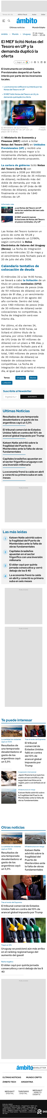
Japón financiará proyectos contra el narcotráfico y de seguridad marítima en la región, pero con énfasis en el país (31, 780)
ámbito (4, 34)
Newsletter (39, 1068)
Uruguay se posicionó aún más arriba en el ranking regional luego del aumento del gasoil (23, 952)
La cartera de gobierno (15, 165)
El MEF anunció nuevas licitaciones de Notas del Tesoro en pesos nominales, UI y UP (30, 219)
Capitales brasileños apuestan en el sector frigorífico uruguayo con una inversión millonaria (23, 461)
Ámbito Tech (9, 1082)
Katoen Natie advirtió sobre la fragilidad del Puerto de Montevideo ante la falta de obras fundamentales (23, 447)
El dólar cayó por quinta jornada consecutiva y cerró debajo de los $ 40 (25, 567)
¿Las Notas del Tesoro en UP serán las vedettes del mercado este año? (29, 210)
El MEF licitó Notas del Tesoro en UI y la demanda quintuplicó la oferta (21, 95)
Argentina (27, 1082)
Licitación (7, 382)
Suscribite (32, 397)
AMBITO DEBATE (37, 1092)
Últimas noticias (17, 27)
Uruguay (27, 34)
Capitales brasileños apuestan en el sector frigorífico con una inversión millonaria (26, 555)
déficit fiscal (22, 14)
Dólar (43, 14)
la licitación (30, 280)
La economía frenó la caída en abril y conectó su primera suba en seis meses (23, 474)
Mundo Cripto (38, 27)
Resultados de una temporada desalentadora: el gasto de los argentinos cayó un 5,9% (20, 419)
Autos (34, 14)
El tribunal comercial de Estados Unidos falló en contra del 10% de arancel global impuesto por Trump (23, 432)
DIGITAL (10, 1092)
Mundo (15, 34)
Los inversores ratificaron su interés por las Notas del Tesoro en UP (23, 88)
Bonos (33, 377)
